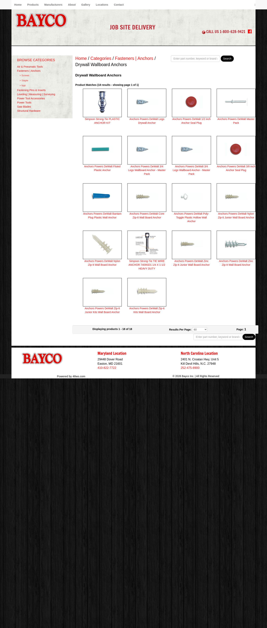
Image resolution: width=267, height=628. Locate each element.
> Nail (23, 85)
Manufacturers (53, 4)
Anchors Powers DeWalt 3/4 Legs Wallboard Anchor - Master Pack (147, 170)
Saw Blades (24, 106)
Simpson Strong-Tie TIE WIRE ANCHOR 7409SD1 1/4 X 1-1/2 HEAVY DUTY (147, 265)
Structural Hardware (29, 110)
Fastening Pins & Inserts (31, 90)
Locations (102, 4)
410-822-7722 (107, 367)
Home (18, 4)
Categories (100, 58)
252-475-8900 (190, 367)
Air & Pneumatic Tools (30, 66)
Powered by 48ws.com (71, 376)
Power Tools (24, 102)
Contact (119, 4)
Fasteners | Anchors (28, 70)
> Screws (24, 75)
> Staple (24, 80)
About (72, 4)
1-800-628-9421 (232, 31)
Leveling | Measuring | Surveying (36, 94)
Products (33, 4)
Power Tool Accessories (31, 98)
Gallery (85, 4)
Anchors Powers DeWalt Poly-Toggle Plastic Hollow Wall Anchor (191, 217)
